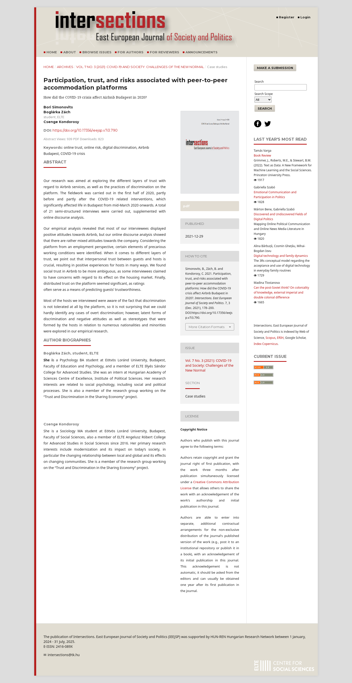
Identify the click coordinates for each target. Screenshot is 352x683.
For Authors (130, 52)
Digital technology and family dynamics (281, 256)
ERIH (280, 338)
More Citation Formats (206, 327)
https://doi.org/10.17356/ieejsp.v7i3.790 (85, 130)
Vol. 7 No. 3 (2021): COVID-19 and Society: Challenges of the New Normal (140, 67)
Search (265, 108)
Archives (65, 67)
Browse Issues (96, 52)
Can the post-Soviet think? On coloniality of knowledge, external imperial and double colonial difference (281, 292)
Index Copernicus (266, 344)
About (69, 52)
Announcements (202, 52)
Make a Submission (275, 68)
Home (51, 52)
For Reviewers (164, 52)
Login (305, 17)
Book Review (262, 155)
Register (286, 17)
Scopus (270, 338)
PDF (186, 206)
